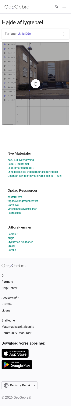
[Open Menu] (64, 7)
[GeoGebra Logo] (17, 7)
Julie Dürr (24, 34)
